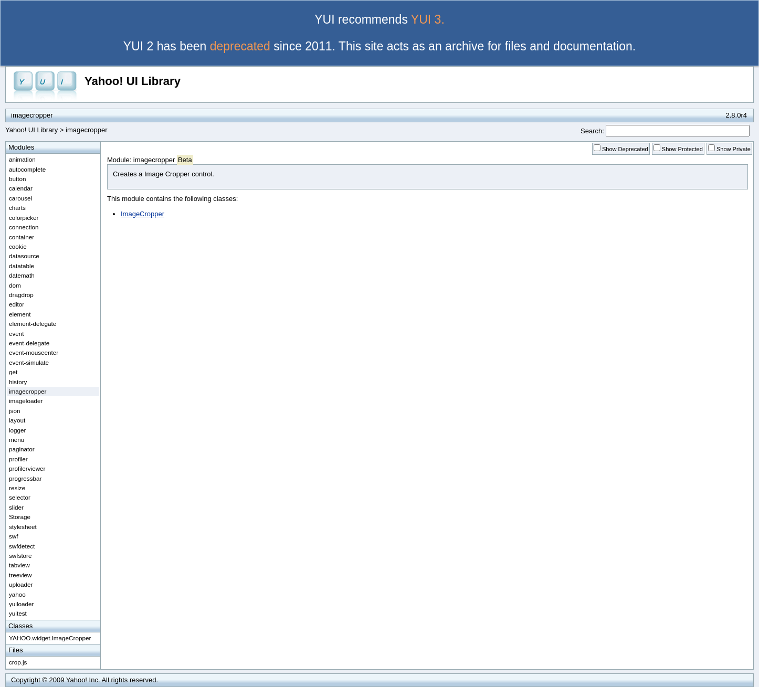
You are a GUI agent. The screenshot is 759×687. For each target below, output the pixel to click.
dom (15, 285)
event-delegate (29, 343)
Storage (19, 516)
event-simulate (29, 362)
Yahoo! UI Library (133, 81)
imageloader (26, 400)
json (14, 410)
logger (17, 430)
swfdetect (22, 546)
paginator (22, 449)
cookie (18, 246)
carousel (20, 198)
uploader (21, 584)
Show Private (733, 149)
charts (17, 207)
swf (13, 536)
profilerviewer (27, 468)
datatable (21, 265)
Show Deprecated (625, 149)
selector (19, 497)
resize (17, 487)
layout (17, 420)
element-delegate (32, 323)
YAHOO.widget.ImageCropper (50, 638)
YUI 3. (428, 19)
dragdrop (21, 294)
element (20, 314)
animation (22, 159)
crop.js (18, 662)
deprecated (240, 46)
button (17, 178)
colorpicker (24, 217)
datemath (22, 275)
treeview (20, 575)
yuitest (18, 613)
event (16, 333)
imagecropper (87, 130)
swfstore (20, 555)
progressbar (25, 478)
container (21, 237)
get (13, 371)
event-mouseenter (33, 352)
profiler (18, 459)
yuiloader (21, 603)
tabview (19, 565)
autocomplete (27, 169)
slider (16, 507)
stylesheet (23, 526)
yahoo (17, 594)
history (18, 381)
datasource (24, 255)
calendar (21, 188)
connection (24, 227)
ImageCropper (142, 214)
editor (16, 304)
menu (16, 439)
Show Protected (682, 149)
